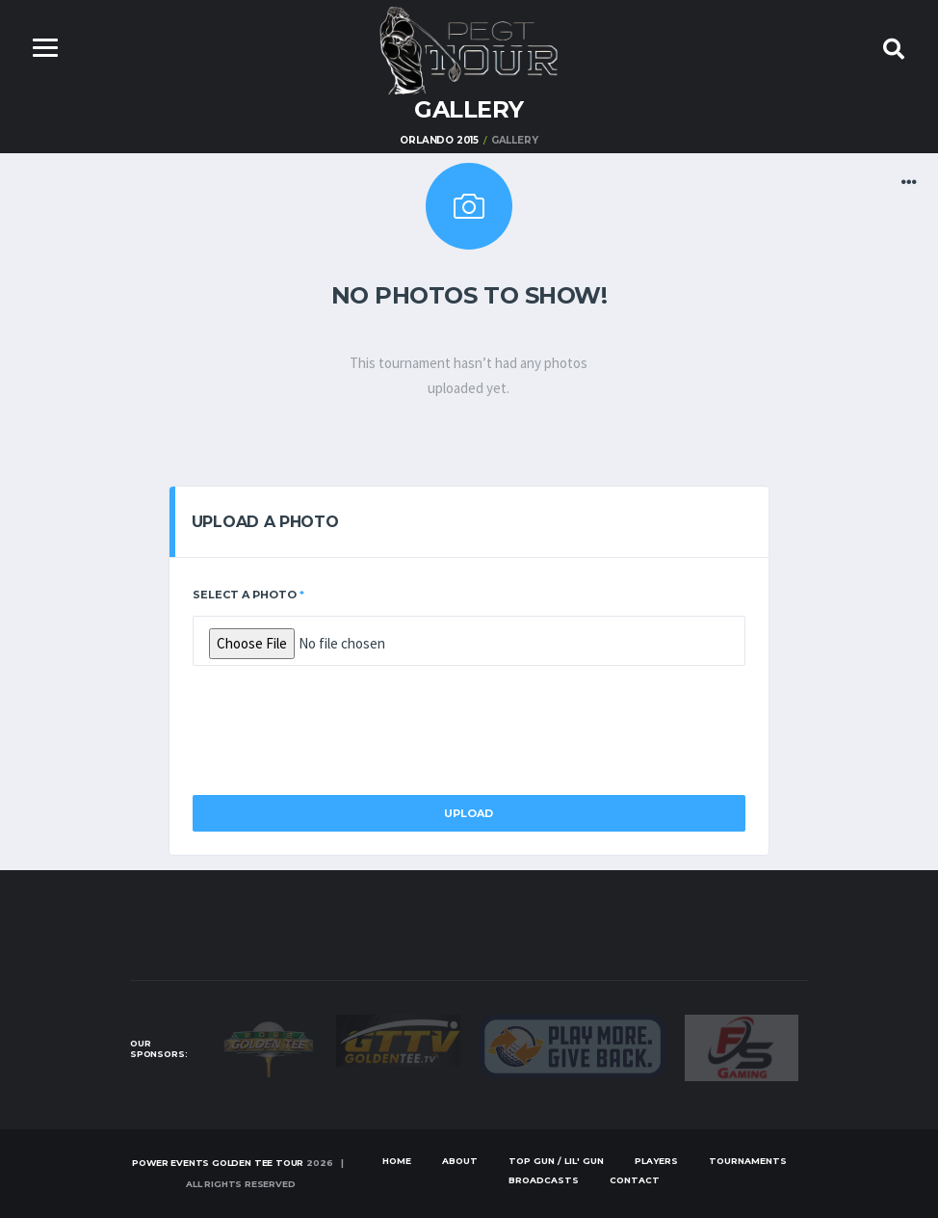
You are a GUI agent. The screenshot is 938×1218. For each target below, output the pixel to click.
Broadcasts (543, 1180)
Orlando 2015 (439, 140)
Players (656, 1160)
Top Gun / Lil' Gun (556, 1160)
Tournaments (748, 1160)
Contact (635, 1180)
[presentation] (339, 724)
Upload (468, 813)
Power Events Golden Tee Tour (217, 1162)
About (460, 1160)
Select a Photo (248, 594)
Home (396, 1160)
